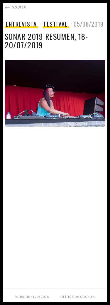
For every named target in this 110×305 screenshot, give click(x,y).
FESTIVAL (56, 24)
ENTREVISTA (21, 24)
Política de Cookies (76, 297)
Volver (15, 7)
